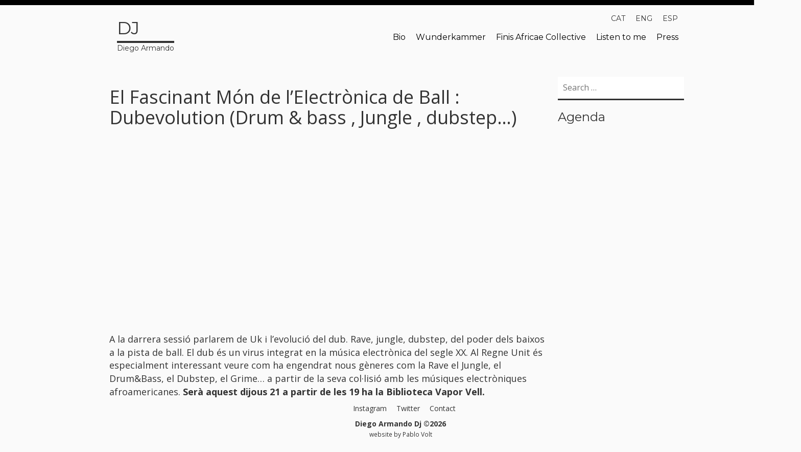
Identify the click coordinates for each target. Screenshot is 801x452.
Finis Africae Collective (541, 37)
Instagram (370, 408)
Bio (399, 37)
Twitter (408, 408)
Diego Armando (145, 34)
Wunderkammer (451, 37)
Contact (443, 408)
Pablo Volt (417, 434)
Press (667, 37)
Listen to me (621, 37)
